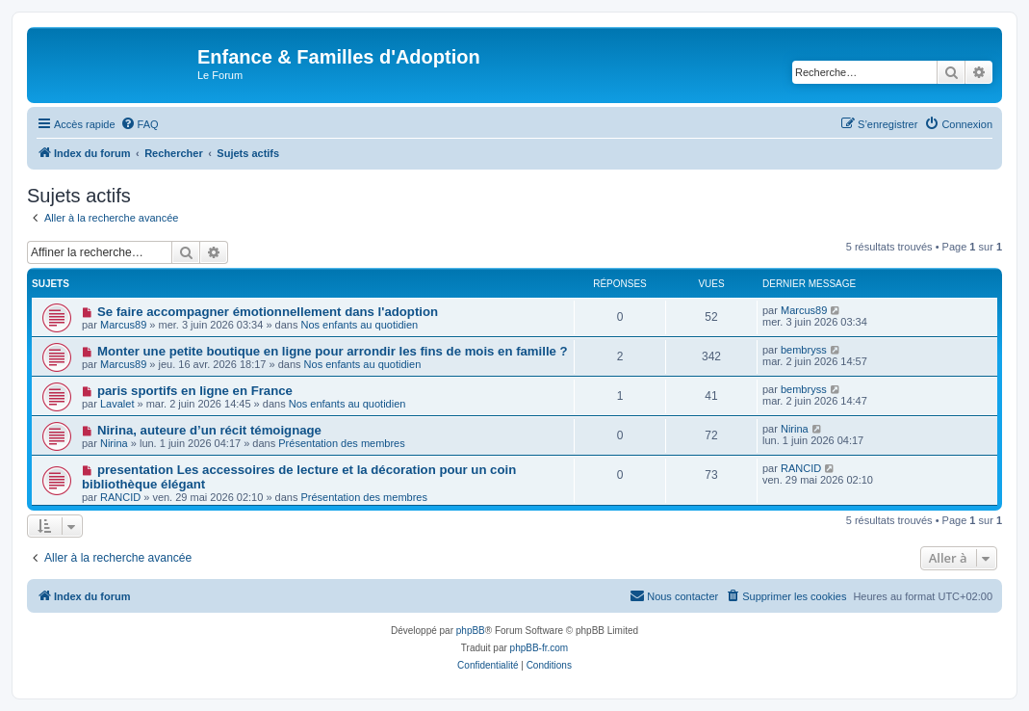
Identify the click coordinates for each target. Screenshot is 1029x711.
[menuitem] (139, 124)
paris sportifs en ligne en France (195, 390)
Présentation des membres (341, 443)
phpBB (470, 630)
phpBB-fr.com (539, 648)
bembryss (804, 350)
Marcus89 (123, 324)
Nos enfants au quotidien (360, 324)
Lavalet (117, 403)
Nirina (114, 443)
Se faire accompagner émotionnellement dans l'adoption (267, 311)
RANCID (120, 497)
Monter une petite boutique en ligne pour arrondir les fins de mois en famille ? (332, 351)
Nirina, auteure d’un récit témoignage (209, 430)
